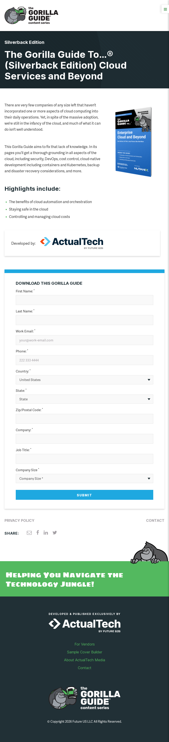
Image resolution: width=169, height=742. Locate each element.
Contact (155, 520)
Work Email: (25, 331)
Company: (24, 430)
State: (21, 390)
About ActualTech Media (84, 660)
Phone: (22, 351)
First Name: (25, 291)
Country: (23, 371)
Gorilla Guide (32, 15)
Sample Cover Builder (84, 652)
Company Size (27, 470)
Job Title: (23, 450)
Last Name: (25, 311)
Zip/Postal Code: (29, 410)
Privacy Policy (19, 520)
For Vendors (84, 644)
